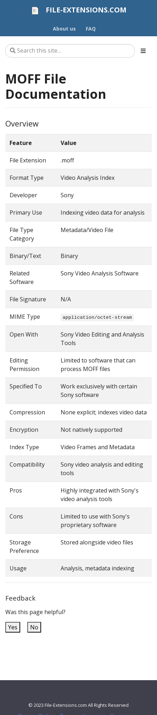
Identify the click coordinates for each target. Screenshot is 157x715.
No (34, 627)
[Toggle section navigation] (143, 51)
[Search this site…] (70, 51)
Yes (12, 627)
